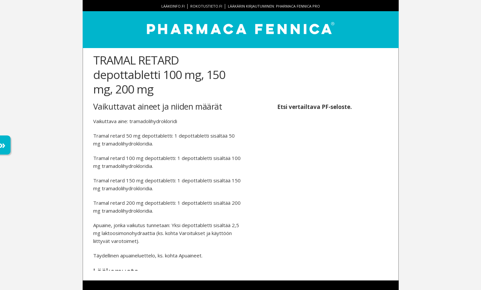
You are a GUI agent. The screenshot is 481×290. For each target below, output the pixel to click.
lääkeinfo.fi (173, 6)
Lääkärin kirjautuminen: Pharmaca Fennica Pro (274, 6)
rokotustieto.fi (206, 6)
